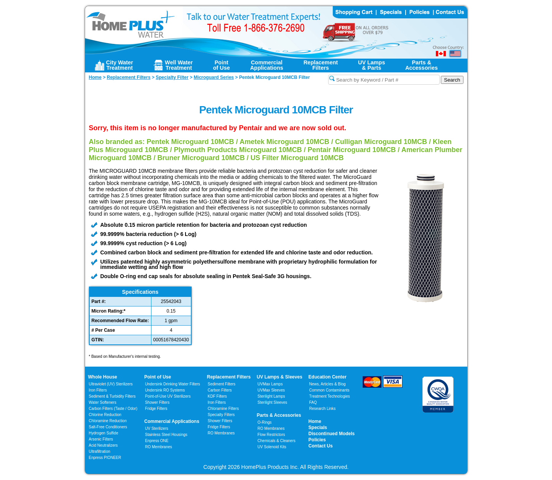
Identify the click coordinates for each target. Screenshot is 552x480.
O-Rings (265, 422)
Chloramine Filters (223, 408)
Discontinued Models (332, 433)
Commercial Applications (171, 421)
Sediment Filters (221, 384)
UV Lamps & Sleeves (279, 377)
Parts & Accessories (279, 415)
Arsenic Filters (101, 439)
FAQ (313, 402)
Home (315, 421)
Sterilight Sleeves (272, 402)
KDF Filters (217, 396)
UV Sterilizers (156, 428)
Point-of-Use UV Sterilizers (168, 396)
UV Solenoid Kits (272, 447)
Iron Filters (98, 390)
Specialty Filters (221, 415)
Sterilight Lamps (271, 396)
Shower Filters (157, 402)
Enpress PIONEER (105, 457)
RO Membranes (158, 447)
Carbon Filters (113, 408)
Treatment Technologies (329, 396)
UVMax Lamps (270, 384)
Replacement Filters (229, 377)
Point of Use (157, 377)
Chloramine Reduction (108, 421)
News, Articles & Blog (327, 384)
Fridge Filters (156, 408)
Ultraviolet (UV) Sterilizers (111, 384)
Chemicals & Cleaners (277, 441)
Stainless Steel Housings (166, 434)
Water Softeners (103, 402)
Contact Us (321, 446)
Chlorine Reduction (105, 415)
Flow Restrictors (271, 434)
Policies (317, 439)
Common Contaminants (329, 390)
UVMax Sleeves (271, 390)
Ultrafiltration (99, 451)
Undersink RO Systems (165, 390)
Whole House (102, 377)
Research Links (322, 408)
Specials (318, 427)
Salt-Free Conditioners (108, 427)
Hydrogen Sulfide (103, 433)
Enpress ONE (156, 441)
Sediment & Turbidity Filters (112, 396)
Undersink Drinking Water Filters (172, 384)
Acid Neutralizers (103, 445)
